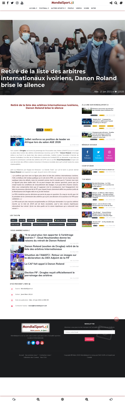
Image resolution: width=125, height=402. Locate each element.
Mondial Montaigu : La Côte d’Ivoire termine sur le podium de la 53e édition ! (103, 184)
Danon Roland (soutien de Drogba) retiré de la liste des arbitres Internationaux (51, 272)
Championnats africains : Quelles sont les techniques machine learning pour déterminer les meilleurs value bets (103, 134)
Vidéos (79, 8)
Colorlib (89, 382)
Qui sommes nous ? (31, 380)
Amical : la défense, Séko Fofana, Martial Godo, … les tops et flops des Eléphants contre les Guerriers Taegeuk (103, 195)
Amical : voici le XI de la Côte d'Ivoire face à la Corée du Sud (102, 204)
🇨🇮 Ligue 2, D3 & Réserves (44, 245)
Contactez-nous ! (45, 380)
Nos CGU (43, 382)
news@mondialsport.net (37, 330)
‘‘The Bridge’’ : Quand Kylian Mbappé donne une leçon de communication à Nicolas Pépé (102, 213)
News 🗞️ (39, 154)
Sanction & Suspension (40, 249)
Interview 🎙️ (94, 217)
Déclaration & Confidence (57, 249)
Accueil (32, 8)
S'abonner (89, 364)
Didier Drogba (15, 249)
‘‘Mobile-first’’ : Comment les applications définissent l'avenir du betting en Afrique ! (102, 120)
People (71, 8)
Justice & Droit (26, 249)
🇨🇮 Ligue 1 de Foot (60, 245)
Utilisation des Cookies (31, 382)
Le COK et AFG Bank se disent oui (103, 169)
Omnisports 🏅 (102, 125)
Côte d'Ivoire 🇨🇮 (72, 245)
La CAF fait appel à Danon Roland (44, 288)
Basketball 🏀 (110, 125)
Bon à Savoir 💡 (94, 115)
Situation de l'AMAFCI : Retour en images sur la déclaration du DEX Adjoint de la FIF (50, 281)
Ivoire (86, 8)
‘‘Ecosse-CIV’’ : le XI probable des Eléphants (103, 222)
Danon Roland (71, 249)
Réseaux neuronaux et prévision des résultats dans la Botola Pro (102, 109)
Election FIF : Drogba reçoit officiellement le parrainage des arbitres (50, 298)
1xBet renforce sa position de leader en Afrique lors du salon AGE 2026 (47, 165)
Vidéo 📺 (13, 245)
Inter (93, 8)
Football (43, 8)
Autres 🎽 (95, 125)
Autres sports (57, 8)
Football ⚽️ (48, 154)
